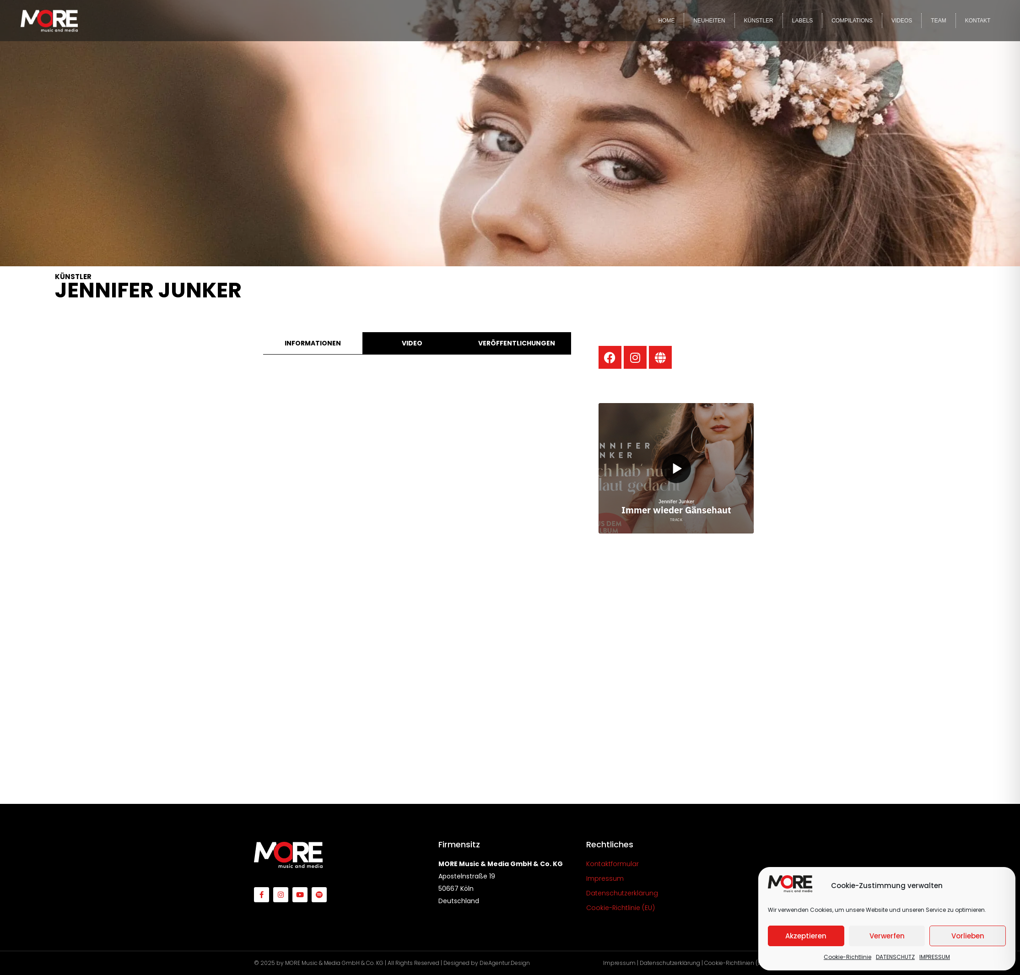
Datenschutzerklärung (670, 963)
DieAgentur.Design (505, 963)
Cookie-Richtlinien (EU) (735, 963)
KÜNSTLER (758, 20)
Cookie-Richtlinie (847, 957)
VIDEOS (901, 20)
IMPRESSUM (934, 957)
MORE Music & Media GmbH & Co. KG (334, 963)
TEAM (938, 20)
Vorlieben (967, 936)
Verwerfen (887, 936)
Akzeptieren (805, 936)
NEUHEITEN (709, 20)
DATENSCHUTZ (895, 957)
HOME (666, 20)
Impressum (619, 963)
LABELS (802, 20)
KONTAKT (978, 20)
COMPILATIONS (852, 20)
